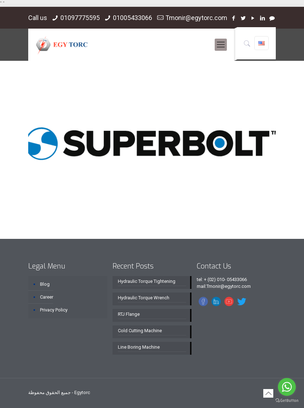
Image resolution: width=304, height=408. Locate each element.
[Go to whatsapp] (287, 387)
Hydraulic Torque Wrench (143, 297)
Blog (45, 284)
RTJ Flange (129, 314)
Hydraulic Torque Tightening (146, 281)
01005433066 (132, 17)
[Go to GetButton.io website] (286, 400)
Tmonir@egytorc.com (196, 17)
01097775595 (80, 17)
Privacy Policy (54, 310)
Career (46, 297)
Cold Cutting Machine (140, 330)
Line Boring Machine (139, 347)
